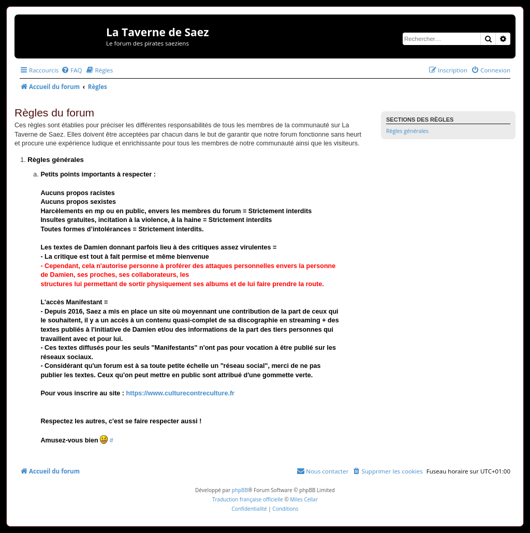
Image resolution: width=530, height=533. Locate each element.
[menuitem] (71, 70)
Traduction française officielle (247, 499)
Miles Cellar (304, 499)
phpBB (240, 490)
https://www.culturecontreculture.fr (180, 393)
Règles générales (407, 131)
